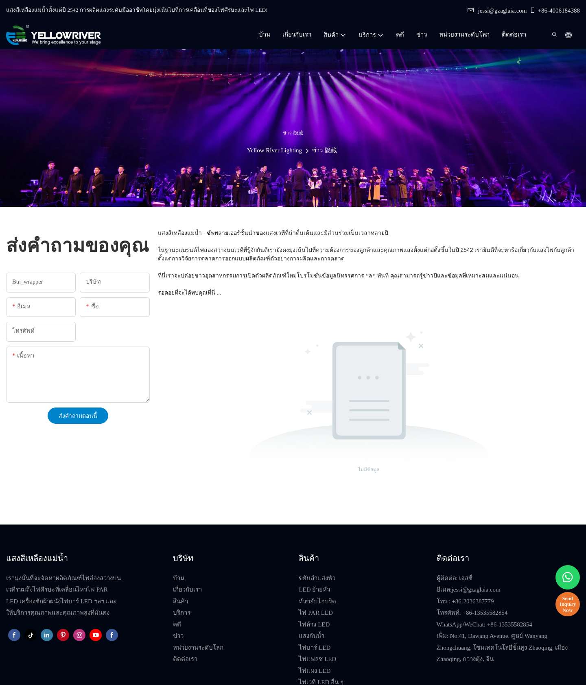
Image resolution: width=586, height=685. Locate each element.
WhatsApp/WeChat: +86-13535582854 (484, 624)
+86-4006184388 (554, 10)
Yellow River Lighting (274, 150)
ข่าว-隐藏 (324, 150)
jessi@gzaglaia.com (497, 10)
